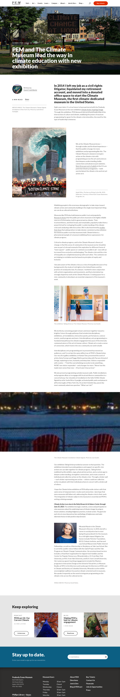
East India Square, (17, 680)
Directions (74, 680)
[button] (27, 99)
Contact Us (90, 680)
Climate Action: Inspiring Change (92, 110)
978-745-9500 (17, 686)
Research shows (60, 218)
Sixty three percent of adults (86, 166)
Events (40, 3)
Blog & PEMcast (76, 687)
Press (88, 690)
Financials (90, 684)
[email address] (86, 657)
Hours (28, 695)
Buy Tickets (90, 677)
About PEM (74, 677)
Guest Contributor (30, 90)
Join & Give (74, 684)
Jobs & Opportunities (94, 687)
